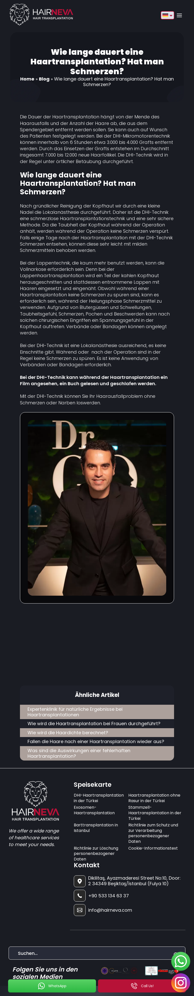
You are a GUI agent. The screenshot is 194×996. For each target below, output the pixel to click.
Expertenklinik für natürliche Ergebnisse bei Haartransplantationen (75, 712)
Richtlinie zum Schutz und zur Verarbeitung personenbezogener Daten (153, 833)
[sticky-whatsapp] (180, 961)
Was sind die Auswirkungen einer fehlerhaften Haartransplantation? (79, 753)
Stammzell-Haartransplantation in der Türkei (154, 812)
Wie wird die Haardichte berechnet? (68, 732)
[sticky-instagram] (180, 982)
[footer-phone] (127, 896)
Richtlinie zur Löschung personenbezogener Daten (96, 853)
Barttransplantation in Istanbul (96, 827)
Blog (44, 79)
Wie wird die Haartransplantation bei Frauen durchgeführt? (94, 723)
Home (27, 79)
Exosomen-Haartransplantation (94, 810)
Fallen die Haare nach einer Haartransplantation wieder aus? (96, 741)
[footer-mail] (127, 910)
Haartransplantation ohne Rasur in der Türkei (154, 798)
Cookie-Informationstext (153, 848)
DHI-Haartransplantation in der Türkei (99, 798)
